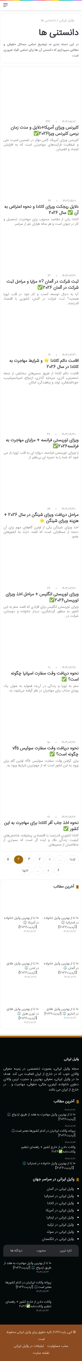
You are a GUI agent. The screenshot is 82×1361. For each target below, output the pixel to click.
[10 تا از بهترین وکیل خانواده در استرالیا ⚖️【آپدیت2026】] (61, 904)
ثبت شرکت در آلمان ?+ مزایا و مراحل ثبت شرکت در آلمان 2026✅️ (43, 284)
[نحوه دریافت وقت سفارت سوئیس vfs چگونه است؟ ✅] (41, 717)
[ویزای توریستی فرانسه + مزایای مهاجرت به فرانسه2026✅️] (41, 409)
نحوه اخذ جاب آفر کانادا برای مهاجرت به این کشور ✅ (41, 826)
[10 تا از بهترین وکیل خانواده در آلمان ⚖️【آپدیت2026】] (61, 949)
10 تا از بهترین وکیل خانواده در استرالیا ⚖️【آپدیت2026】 (61, 922)
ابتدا (72, 859)
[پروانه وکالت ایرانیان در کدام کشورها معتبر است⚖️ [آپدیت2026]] (67, 1288)
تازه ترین (66, 1250)
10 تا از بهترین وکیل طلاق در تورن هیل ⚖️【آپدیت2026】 (23, 1013)
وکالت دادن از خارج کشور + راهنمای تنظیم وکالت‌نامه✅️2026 (28, 1304)
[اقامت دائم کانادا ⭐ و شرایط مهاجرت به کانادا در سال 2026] (41, 330)
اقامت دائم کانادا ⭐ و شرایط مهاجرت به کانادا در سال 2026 (44, 364)
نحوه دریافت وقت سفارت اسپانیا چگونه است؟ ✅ (45, 676)
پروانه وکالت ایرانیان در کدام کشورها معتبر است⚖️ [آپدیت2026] (28, 1285)
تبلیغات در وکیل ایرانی (29, 1346)
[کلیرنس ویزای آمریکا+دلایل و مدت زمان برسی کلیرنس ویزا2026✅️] (41, 96)
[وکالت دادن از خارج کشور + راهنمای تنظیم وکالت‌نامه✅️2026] (67, 1308)
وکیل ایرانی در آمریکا (60, 1210)
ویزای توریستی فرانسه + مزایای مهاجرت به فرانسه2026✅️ (42, 443)
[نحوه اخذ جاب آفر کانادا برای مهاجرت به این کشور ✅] (41, 792)
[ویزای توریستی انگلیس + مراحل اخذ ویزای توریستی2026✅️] (41, 563)
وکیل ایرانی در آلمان (60, 1189)
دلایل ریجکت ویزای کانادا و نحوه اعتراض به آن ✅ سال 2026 (41, 210)
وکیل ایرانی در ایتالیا (60, 1218)
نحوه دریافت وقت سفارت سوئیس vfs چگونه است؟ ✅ (45, 751)
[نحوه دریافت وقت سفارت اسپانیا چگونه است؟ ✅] (41, 642)
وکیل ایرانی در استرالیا (59, 1196)
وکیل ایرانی (69, 20)
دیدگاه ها (16, 1250)
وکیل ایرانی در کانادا (60, 1203)
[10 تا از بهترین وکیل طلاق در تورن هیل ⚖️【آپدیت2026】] (21, 995)
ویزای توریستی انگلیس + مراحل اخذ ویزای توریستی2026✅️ (42, 597)
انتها (25, 870)
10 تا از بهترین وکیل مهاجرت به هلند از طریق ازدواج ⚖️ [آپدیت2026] (27, 1266)
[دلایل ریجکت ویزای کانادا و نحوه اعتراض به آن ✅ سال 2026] (41, 176)
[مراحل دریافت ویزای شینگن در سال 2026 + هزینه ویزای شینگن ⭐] (41, 484)
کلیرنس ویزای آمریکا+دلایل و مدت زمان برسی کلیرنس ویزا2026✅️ (45, 130)
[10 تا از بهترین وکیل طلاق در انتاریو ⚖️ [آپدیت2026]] (61, 995)
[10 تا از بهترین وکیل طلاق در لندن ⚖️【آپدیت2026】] (21, 949)
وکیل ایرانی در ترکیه (60, 1225)
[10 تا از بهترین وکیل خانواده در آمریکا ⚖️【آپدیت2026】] (21, 904)
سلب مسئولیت (57, 1346)
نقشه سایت (41, 1353)
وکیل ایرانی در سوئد (60, 1232)
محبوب (41, 1250)
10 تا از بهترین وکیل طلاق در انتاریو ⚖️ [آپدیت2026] (61, 1011)
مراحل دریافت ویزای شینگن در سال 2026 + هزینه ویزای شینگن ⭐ (41, 518)
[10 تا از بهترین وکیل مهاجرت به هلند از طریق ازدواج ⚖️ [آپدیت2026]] (67, 1269)
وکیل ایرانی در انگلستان (58, 1239)
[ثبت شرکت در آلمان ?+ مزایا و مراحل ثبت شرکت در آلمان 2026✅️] (41, 250)
